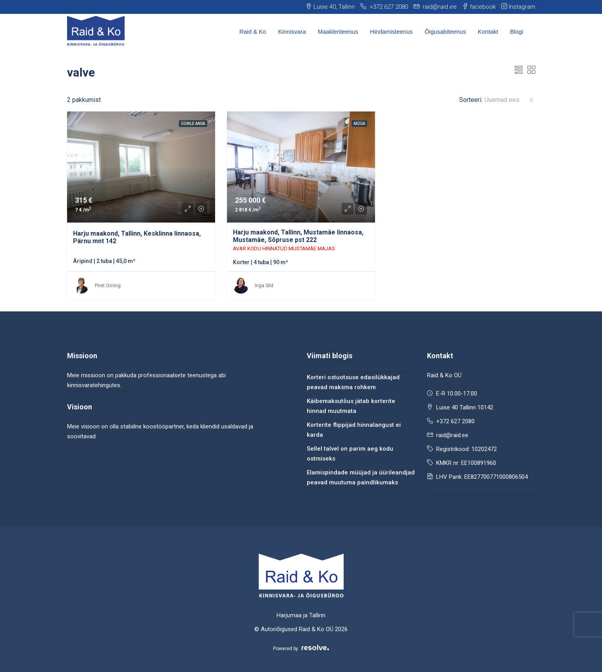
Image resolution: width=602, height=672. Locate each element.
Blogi (516, 31)
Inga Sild (264, 285)
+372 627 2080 (455, 421)
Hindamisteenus (391, 31)
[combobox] (509, 100)
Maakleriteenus (338, 31)
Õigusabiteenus (445, 31)
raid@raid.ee (452, 435)
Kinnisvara (292, 31)
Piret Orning (108, 285)
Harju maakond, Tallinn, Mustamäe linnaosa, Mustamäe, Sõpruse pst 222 (298, 236)
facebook (479, 6)
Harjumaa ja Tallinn (301, 615)
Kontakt (488, 31)
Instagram (518, 6)
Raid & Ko (252, 31)
